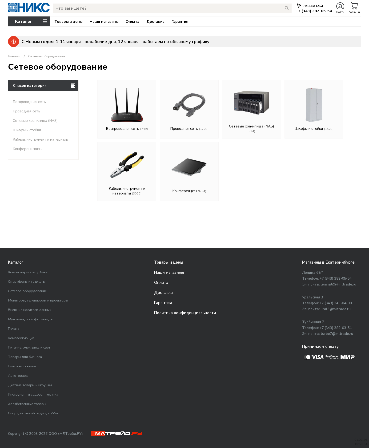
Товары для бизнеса (25, 356)
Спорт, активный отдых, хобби (33, 413)
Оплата (132, 21)
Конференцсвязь (27, 149)
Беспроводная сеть (29, 101)
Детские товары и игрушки (30, 385)
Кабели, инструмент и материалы (40, 139)
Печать (14, 328)
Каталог (15, 262)
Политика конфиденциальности (185, 313)
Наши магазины (104, 21)
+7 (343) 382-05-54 (336, 278)
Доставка (155, 21)
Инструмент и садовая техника (33, 394)
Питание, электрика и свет (29, 347)
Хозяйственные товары (27, 403)
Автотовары (18, 375)
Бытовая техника (22, 366)
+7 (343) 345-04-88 (336, 303)
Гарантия (180, 21)
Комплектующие (21, 338)
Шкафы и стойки (27, 130)
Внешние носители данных (29, 309)
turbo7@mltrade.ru (337, 333)
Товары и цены (68, 21)
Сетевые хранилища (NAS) (35, 120)
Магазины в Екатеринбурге (328, 262)
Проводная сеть (26, 111)
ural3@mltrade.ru (336, 309)
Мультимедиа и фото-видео (31, 319)
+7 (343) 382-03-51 (336, 327)
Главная (14, 56)
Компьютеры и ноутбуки (28, 272)
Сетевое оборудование (27, 291)
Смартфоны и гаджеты (26, 281)
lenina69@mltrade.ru (338, 284)
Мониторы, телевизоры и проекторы (38, 300)
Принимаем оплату (320, 346)
